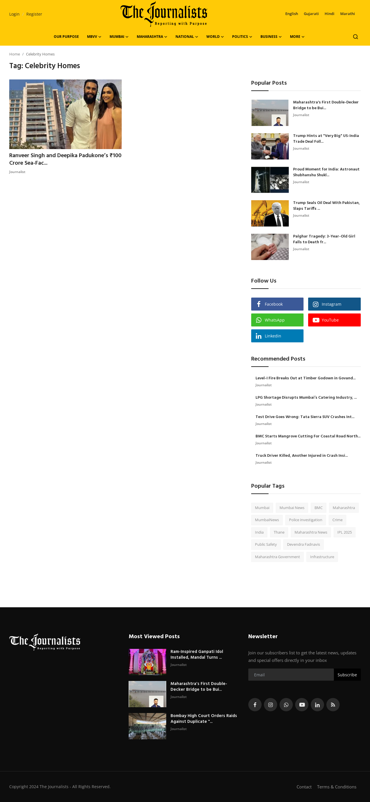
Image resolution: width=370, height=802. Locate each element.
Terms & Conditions (336, 787)
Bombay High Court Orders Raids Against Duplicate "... (204, 719)
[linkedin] (317, 704)
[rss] (333, 704)
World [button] (215, 37)
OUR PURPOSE (66, 36)
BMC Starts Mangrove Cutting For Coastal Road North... (308, 436)
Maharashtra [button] (152, 37)
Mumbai (262, 507)
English (291, 13)
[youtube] (301, 704)
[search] (355, 36)
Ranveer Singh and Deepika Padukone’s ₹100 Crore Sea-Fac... (65, 159)
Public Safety (266, 544)
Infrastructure (322, 556)
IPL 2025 (344, 532)
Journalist (17, 171)
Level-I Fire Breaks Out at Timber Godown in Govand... (306, 378)
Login (14, 14)
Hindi (329, 13)
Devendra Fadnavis (303, 544)
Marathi (347, 13)
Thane (279, 532)
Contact (304, 787)
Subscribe (347, 674)
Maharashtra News (311, 532)
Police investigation (305, 519)
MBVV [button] (94, 37)
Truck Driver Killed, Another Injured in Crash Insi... (302, 456)
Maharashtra (344, 507)
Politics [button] (242, 37)
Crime (337, 519)
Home (14, 54)
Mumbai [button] (119, 37)
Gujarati (311, 13)
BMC (318, 507)
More (297, 37)
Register (34, 14)
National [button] (186, 37)
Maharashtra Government (277, 556)
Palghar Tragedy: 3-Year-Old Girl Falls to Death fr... (324, 239)
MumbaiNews (267, 519)
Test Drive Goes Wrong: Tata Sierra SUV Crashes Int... (305, 417)
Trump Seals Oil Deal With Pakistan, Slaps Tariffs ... (326, 206)
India (259, 532)
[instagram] (270, 704)
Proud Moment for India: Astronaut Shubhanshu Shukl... (326, 172)
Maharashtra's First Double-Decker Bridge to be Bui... (326, 105)
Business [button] (271, 37)
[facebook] (255, 704)
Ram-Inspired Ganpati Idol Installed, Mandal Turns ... (197, 654)
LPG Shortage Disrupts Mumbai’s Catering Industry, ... (306, 398)
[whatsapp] (286, 704)
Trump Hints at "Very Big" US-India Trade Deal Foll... (326, 139)
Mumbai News (292, 507)
